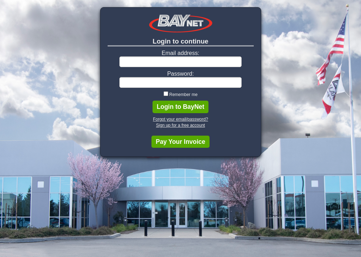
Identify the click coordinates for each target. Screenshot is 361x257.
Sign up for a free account (180, 125)
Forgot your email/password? (180, 119)
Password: (180, 74)
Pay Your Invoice (180, 141)
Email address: (181, 53)
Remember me (183, 94)
